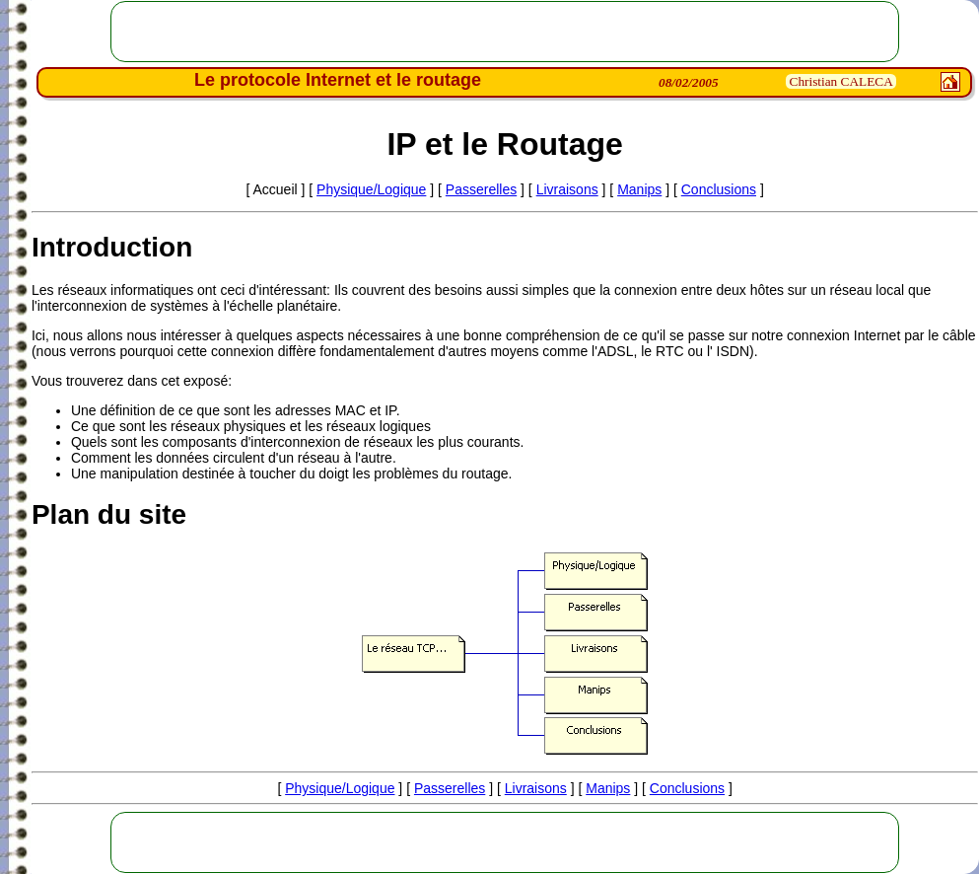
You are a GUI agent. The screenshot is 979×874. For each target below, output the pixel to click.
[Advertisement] (505, 31)
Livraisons (567, 189)
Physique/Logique (371, 189)
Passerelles (481, 189)
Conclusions (718, 189)
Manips (639, 189)
